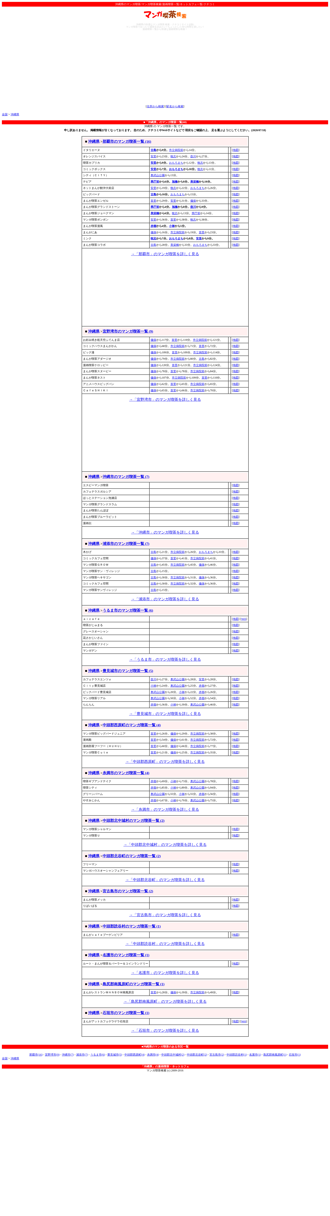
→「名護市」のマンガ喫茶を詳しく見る (165, 973)
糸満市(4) (153, 1054)
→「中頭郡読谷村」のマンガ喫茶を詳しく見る (165, 944)
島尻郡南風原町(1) (275, 1054)
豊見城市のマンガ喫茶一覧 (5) (128, 671)
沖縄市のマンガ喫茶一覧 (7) (126, 477)
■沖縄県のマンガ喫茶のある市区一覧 (164, 1046)
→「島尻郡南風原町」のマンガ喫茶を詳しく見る (165, 1001)
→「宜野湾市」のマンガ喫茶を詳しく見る (165, 399)
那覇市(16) (36, 1054)
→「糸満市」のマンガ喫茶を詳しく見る (165, 809)
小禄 (172, 226)
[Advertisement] (165, 67)
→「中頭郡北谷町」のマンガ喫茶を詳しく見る (165, 880)
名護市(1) (255, 1054)
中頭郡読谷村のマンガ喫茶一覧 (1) (132, 926)
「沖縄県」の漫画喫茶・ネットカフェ (165, 1066)
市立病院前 (176, 150)
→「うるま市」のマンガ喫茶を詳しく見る (165, 659)
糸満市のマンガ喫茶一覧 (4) (126, 773)
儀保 (193, 200)
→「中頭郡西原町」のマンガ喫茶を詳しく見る (165, 762)
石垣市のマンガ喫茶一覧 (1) (126, 1013)
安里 (153, 156)
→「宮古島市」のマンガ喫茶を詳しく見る (165, 915)
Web (243, 619)
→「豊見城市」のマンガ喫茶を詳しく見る (165, 714)
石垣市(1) (295, 1054)
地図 (236, 150)
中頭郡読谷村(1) (236, 1054)
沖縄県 (15, 114)
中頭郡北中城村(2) (172, 1054)
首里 (153, 200)
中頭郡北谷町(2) (197, 1054)
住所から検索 (155, 106)
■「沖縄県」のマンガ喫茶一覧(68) (165, 122)
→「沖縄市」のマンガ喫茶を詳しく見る (165, 532)
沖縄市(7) (68, 1054)
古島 (153, 150)
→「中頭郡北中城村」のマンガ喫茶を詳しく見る (165, 845)
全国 (5, 114)
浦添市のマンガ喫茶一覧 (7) (126, 544)
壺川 (193, 156)
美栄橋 (194, 181)
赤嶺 (153, 226)
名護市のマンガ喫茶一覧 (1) (126, 955)
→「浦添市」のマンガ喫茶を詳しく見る (165, 599)
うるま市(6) (97, 1054)
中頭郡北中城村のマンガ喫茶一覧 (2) (134, 821)
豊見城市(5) (114, 1054)
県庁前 (155, 181)
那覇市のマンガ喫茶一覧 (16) (127, 141)
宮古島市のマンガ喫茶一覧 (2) (128, 891)
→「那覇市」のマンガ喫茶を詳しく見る (165, 254)
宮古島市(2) (216, 1054)
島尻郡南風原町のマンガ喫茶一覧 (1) (134, 984)
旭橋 (175, 181)
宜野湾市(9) (52, 1054)
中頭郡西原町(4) (134, 1054)
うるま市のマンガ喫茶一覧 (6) (128, 610)
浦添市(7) (82, 1054)
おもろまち (176, 162)
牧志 (173, 156)
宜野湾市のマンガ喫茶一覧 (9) (128, 331)
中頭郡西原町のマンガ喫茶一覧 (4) (132, 725)
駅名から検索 (174, 106)
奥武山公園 (158, 175)
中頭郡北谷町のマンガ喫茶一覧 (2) (132, 856)
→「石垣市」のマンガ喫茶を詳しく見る (165, 1030)
